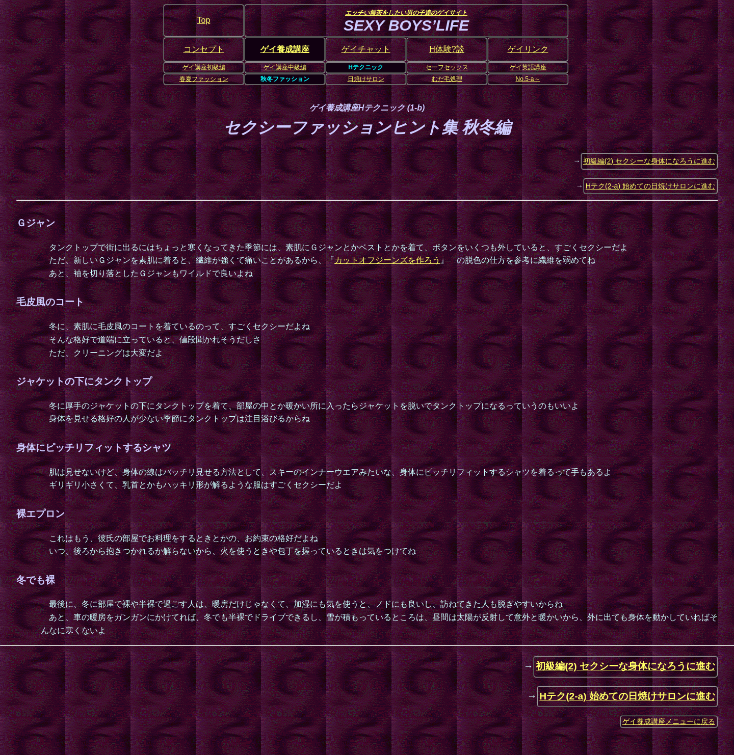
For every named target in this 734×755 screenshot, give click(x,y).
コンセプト (204, 49)
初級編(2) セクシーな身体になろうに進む (649, 161)
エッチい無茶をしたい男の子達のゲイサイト (406, 12)
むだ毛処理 (447, 79)
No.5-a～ (527, 79)
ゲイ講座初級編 (203, 67)
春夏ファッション (203, 79)
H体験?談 (446, 49)
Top (204, 20)
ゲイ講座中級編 (285, 67)
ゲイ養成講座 (284, 49)
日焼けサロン (366, 79)
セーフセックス (447, 67)
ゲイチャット (366, 49)
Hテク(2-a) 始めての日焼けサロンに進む (650, 186)
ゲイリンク (528, 49)
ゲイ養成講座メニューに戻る (668, 721)
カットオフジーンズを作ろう (387, 260)
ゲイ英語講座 (528, 67)
